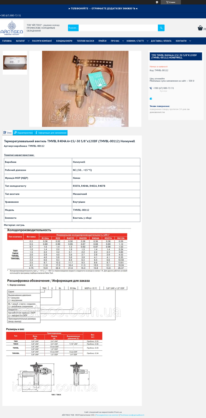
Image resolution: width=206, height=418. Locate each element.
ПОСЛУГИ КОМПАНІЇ (42, 41)
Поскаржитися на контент (107, 415)
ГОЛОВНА (7, 41)
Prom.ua (118, 412)
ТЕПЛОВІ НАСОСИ (85, 41)
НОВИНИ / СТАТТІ (135, 41)
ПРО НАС (115, 41)
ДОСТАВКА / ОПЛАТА (161, 41)
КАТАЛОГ (20, 41)
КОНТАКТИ (181, 41)
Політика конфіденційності (132, 415)
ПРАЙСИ (102, 41)
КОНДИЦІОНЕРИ (64, 41)
